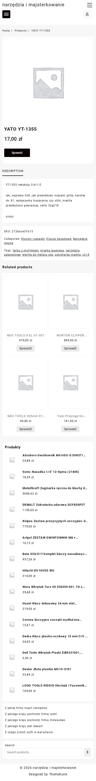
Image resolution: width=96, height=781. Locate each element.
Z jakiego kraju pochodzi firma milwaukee (35, 720)
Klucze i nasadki (33, 239)
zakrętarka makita (68, 254)
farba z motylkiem (26, 250)
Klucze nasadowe (58, 239)
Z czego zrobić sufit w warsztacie (29, 732)
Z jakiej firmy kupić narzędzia (26, 708)
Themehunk (58, 774)
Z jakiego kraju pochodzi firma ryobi (31, 714)
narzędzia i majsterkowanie (33, 4)
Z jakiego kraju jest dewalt (24, 726)
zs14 (85, 254)
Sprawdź (17, 152)
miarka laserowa (52, 250)
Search (10, 745)
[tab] (13, 171)
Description (12, 171)
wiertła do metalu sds (37, 254)
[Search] (87, 752)
